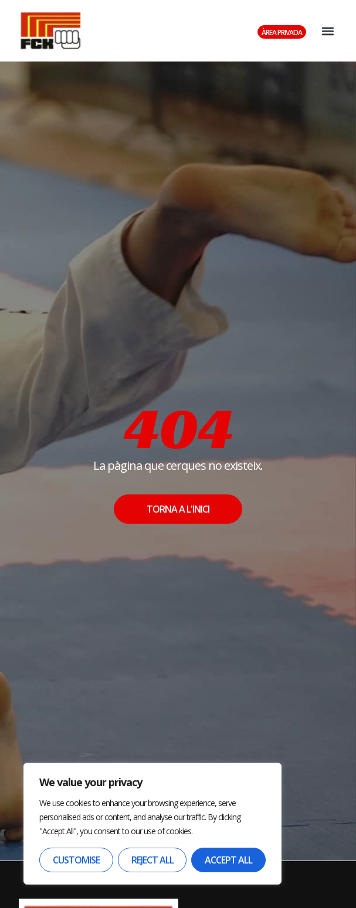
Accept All (228, 860)
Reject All (152, 860)
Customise (76, 860)
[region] (152, 824)
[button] (327, 30)
